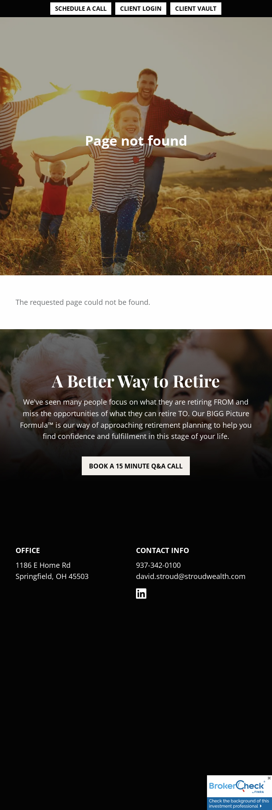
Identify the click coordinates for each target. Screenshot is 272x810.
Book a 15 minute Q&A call (136, 466)
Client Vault (196, 8)
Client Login (141, 8)
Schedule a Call (80, 8)
